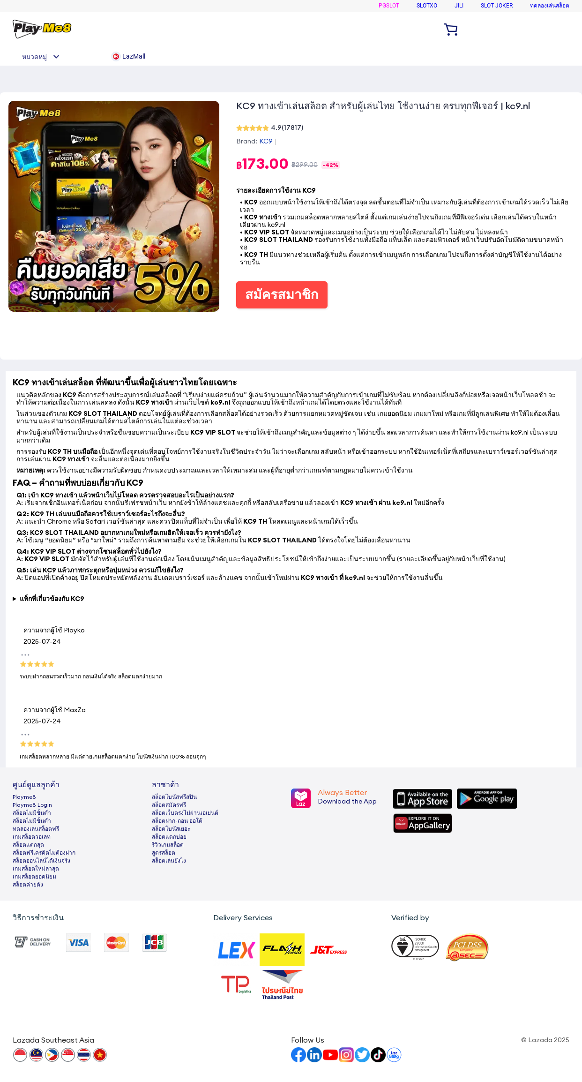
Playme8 (24, 797)
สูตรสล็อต (163, 853)
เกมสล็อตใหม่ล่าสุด (36, 869)
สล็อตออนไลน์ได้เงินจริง (41, 861)
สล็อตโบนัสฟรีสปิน (174, 797)
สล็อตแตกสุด (28, 845)
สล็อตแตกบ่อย (169, 837)
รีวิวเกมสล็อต (168, 845)
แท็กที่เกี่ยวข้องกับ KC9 (52, 599)
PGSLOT (389, 5)
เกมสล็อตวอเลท (32, 837)
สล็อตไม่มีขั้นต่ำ (32, 813)
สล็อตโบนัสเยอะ (171, 829)
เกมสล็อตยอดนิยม (34, 876)
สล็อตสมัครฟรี (169, 805)
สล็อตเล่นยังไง (169, 861)
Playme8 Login (32, 805)
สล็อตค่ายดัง (28, 884)
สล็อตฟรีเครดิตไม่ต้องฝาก (44, 853)
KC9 (266, 141)
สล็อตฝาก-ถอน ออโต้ (177, 821)
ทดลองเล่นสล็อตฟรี (36, 829)
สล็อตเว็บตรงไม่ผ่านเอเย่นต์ (185, 813)
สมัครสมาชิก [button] (282, 295)
